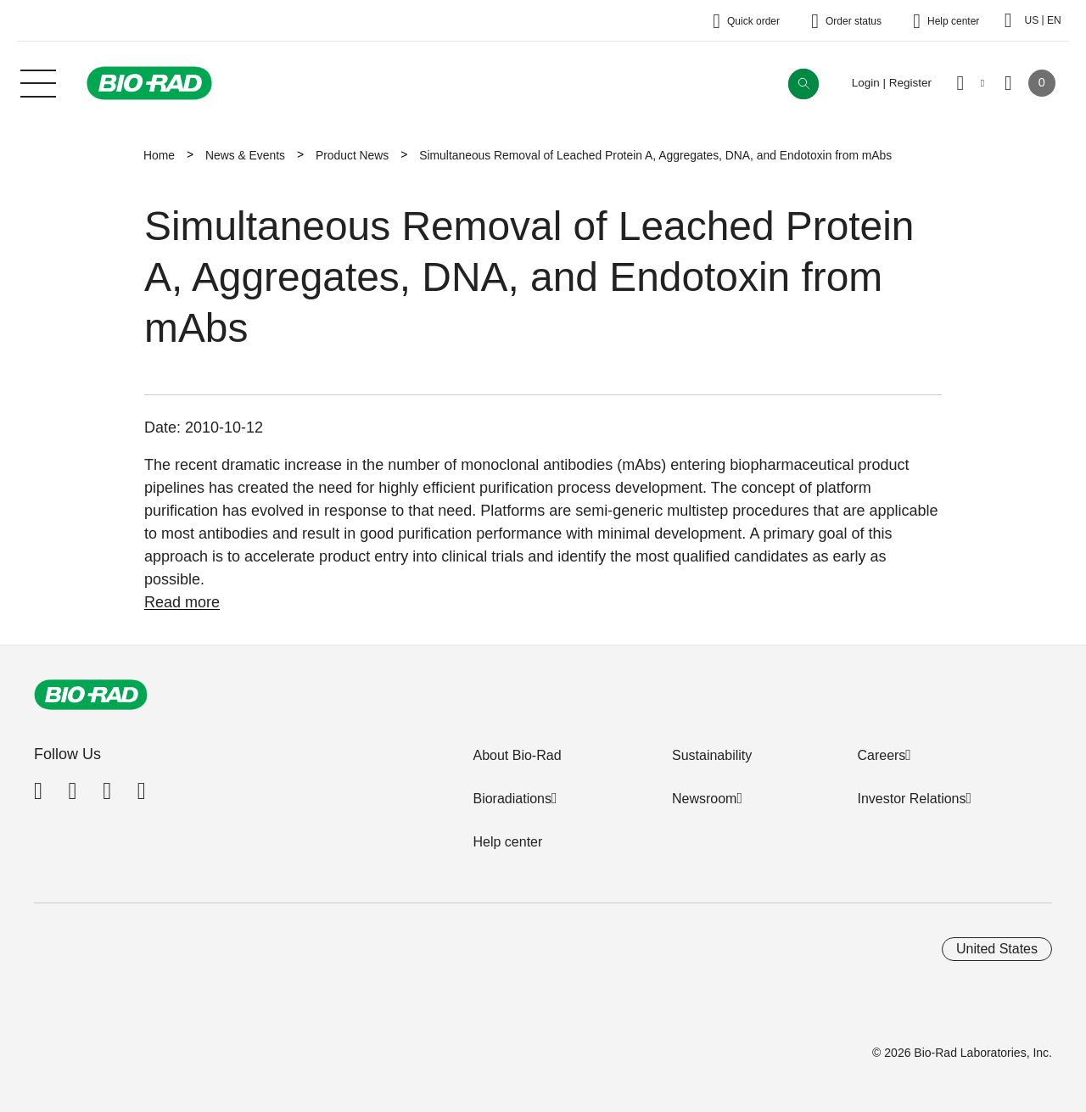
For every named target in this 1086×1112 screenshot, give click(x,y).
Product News (352, 155)
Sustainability (712, 755)
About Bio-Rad (517, 755)
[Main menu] (38, 81)
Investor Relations (911, 798)
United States (997, 949)
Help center (507, 842)
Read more (182, 602)
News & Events (245, 155)
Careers (881, 755)
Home (159, 155)
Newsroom (704, 798)
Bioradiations (512, 798)
